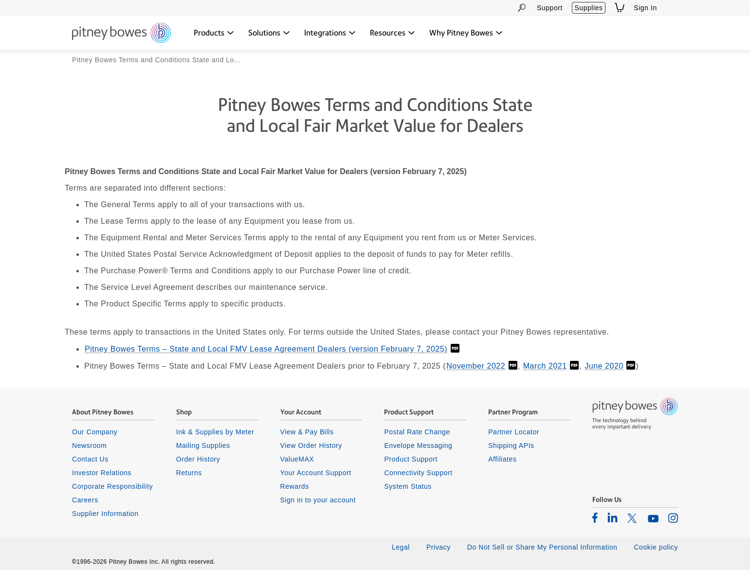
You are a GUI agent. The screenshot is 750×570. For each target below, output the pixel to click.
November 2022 (475, 366)
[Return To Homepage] (121, 33)
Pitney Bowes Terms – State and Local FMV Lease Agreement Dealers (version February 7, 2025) (266, 349)
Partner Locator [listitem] (513, 432)
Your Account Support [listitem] (315, 473)
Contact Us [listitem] (90, 459)
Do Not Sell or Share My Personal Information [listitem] (542, 548)
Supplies (588, 8)
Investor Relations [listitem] (101, 473)
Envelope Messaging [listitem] (418, 445)
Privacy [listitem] (438, 548)
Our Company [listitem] (94, 432)
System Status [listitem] (408, 486)
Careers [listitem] (85, 500)
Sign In (645, 8)
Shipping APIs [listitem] (511, 445)
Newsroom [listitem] (89, 445)
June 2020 (604, 366)
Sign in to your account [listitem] (318, 500)
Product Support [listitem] (411, 459)
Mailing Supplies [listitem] (203, 445)
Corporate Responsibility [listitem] (112, 486)
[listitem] (595, 518)
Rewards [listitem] (294, 486)
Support (550, 8)
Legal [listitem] (401, 548)
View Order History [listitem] (311, 445)
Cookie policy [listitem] (656, 548)
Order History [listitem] (198, 459)
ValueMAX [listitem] (297, 459)
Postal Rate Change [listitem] (417, 432)
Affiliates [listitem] (502, 459)
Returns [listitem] (189, 473)
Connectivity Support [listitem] (418, 473)
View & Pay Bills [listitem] (307, 432)
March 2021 (545, 366)
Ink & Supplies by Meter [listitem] (215, 432)
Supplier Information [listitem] (105, 513)
